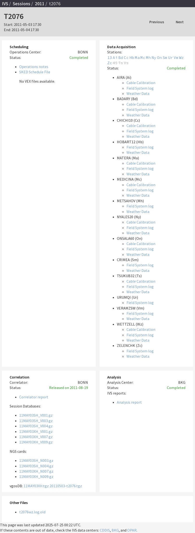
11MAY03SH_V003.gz (36, 420)
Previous (156, 21)
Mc (142, 57)
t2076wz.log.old (32, 512)
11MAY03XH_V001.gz (36, 431)
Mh (148, 57)
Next (180, 21)
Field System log (140, 88)
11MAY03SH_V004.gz (36, 426)
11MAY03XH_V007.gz (36, 436)
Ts (120, 62)
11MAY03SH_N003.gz (36, 460)
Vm (176, 57)
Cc (126, 57)
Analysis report (129, 402)
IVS (5, 3)
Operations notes (33, 66)
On (159, 57)
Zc (109, 62)
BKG (115, 530)
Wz (181, 57)
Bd (120, 57)
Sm (165, 57)
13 (109, 57)
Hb (131, 57)
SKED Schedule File (34, 71)
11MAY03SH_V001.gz (36, 415)
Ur (170, 57)
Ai (115, 57)
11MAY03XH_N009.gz (36, 476)
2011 (39, 3)
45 (115, 62)
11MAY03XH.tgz (36, 485)
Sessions (21, 3)
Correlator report (33, 397)
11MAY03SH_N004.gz (36, 466)
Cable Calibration (140, 82)
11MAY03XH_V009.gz (36, 442)
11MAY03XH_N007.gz (36, 471)
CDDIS (105, 530)
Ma (137, 57)
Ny (153, 57)
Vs (126, 62)
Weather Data (137, 93)
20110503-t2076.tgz (66, 485)
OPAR (132, 530)
